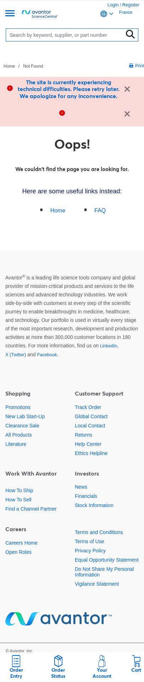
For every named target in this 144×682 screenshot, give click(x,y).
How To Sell (18, 499)
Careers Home (21, 543)
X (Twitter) (15, 354)
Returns (83, 435)
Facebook (47, 354)
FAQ (100, 211)
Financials (86, 496)
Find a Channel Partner (31, 509)
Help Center (88, 444)
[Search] (66, 35)
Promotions (18, 407)
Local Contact (90, 425)
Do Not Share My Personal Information (104, 572)
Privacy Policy (90, 550)
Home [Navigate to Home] (9, 66)
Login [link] (113, 4)
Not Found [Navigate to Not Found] (33, 66)
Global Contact (91, 416)
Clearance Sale (22, 425)
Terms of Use (89, 541)
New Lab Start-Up (25, 416)
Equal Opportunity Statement (107, 560)
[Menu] (10, 14)
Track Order (88, 407)
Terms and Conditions (99, 532)
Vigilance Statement (97, 584)
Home (58, 211)
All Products (18, 435)
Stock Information (94, 505)
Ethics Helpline (91, 453)
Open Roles (18, 552)
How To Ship (19, 490)
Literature (15, 444)
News (81, 487)
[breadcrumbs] (23, 66)
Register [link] (130, 4)
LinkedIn (108, 345)
